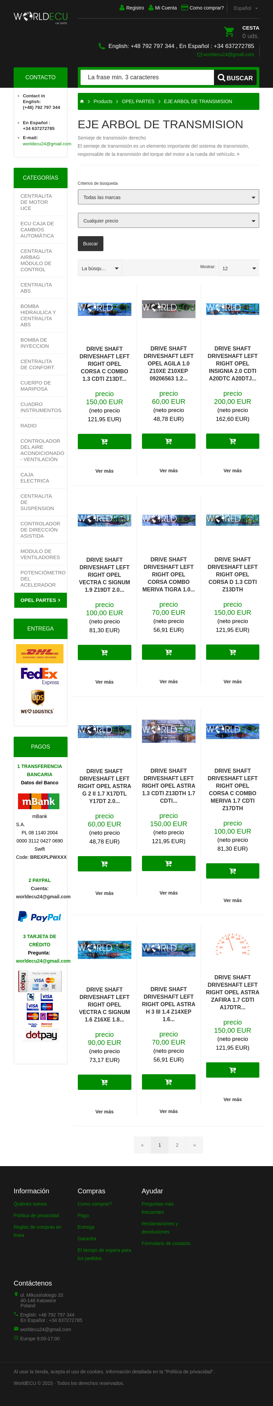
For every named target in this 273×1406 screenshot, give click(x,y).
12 (225, 267)
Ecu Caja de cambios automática (37, 228)
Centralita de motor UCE (36, 201)
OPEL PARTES (38, 599)
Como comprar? (198, 8)
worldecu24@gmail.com (226, 53)
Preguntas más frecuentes (158, 1206)
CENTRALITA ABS (36, 286)
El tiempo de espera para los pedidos (104, 1253)
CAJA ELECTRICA (34, 476)
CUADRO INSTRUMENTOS (40, 406)
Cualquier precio (101, 219)
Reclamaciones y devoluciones (160, 1226)
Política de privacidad (36, 1214)
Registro (119, 8)
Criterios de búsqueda (98, 182)
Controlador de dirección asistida (40, 528)
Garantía (87, 1237)
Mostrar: (207, 265)
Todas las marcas (102, 196)
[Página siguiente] (194, 1143)
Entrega (86, 1225)
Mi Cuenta (154, 8)
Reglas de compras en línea (37, 1230)
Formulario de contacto (166, 1242)
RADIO (28, 424)
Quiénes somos (30, 1202)
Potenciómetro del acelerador (43, 577)
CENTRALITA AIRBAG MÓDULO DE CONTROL (36, 259)
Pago (83, 1214)
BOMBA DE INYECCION (34, 341)
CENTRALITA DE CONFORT (37, 363)
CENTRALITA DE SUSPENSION (37, 501)
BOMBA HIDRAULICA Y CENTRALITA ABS (38, 314)
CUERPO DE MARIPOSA (35, 384)
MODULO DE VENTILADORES (40, 553)
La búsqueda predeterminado (102, 267)
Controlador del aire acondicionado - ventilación (42, 449)
